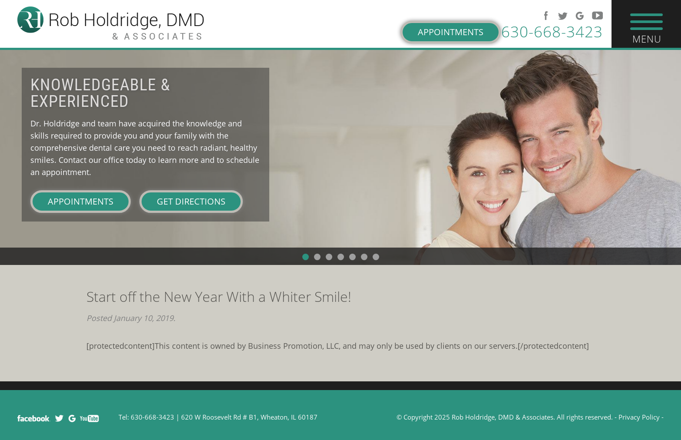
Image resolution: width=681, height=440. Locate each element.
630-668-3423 (552, 31)
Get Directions (191, 201)
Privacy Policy (639, 417)
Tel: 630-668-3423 (146, 417)
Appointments (450, 32)
